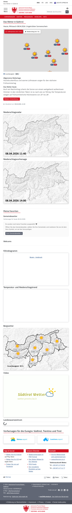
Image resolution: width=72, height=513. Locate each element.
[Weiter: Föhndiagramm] (36, 266)
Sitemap (8, 477)
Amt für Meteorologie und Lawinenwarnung (58, 456)
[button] (67, 8)
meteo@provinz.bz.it (58, 459)
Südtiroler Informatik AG (19, 496)
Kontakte (54, 484)
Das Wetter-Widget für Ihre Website (36, 460)
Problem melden (38, 486)
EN (51, 2)
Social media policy (59, 502)
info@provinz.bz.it (14, 491)
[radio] (13, 32)
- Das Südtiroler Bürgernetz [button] (53, 496)
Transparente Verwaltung (41, 484)
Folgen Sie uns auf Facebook (12, 465)
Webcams (37, 17)
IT (42, 2)
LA (46, 2)
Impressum (32, 502)
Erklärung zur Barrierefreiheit (16, 502)
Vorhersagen (9, 17)
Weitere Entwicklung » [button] (11, 99)
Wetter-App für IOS (12, 459)
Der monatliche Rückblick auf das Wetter (34, 469)
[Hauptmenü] (5, 10)
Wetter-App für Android (13, 454)
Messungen (28, 17)
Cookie (48, 502)
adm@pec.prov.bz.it (13, 493)
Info (45, 17)
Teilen (47, 477)
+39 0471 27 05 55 (58, 465)
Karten (19, 17)
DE (38, 2)
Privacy (40, 502)
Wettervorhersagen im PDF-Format (36, 456)
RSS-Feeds (32, 464)
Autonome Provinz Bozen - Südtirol (14, 485)
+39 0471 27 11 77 (58, 468)
